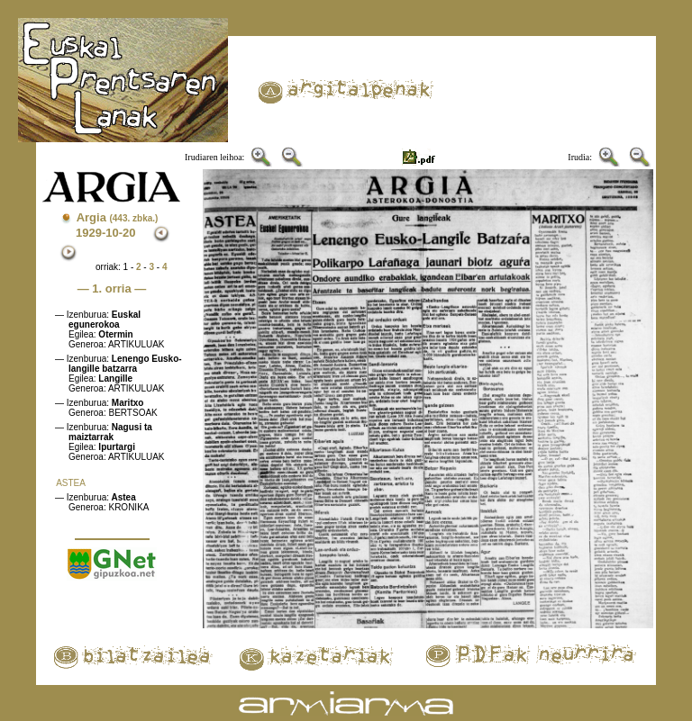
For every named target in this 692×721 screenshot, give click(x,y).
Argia (118, 217)
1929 (89, 232)
